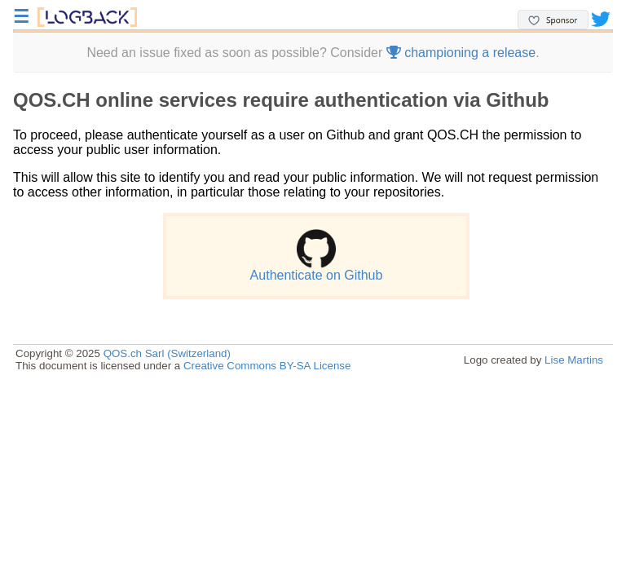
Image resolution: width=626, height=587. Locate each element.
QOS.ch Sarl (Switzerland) (167, 353)
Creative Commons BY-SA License (266, 366)
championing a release (461, 53)
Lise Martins (573, 360)
